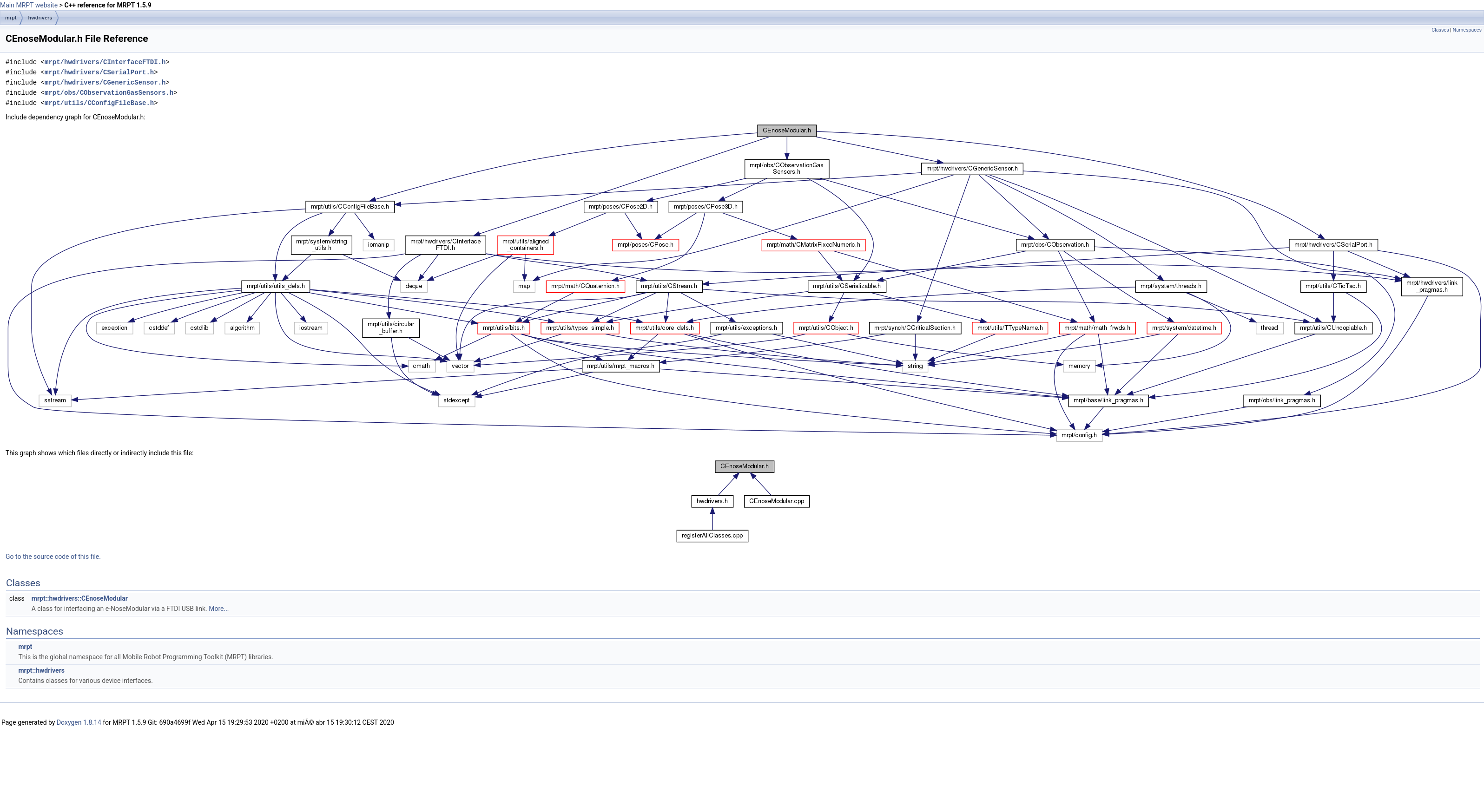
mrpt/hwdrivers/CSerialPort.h (99, 72)
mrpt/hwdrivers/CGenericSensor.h (105, 82)
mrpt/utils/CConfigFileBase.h (99, 102)
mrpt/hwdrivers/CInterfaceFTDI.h (105, 62)
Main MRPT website (29, 5)
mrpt (10, 17)
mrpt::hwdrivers (41, 670)
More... (219, 608)
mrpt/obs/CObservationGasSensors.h (109, 92)
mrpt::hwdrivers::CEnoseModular (80, 598)
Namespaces (1467, 30)
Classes (1440, 30)
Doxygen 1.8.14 (79, 722)
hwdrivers (40, 17)
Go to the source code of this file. (53, 556)
